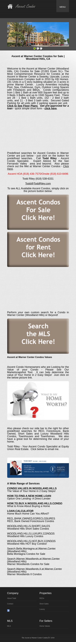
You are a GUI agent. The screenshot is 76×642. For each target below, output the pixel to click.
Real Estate (23, 6)
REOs (42, 598)
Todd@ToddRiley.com (38, 183)
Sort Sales (44, 604)
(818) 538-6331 (44, 178)
